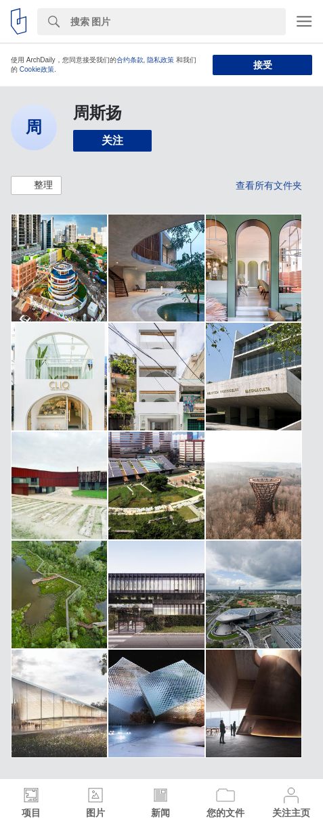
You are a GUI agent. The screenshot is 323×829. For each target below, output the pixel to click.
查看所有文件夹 (269, 185)
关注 (112, 140)
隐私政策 (160, 60)
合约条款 (130, 60)
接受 (262, 65)
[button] (36, 185)
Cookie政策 (37, 69)
